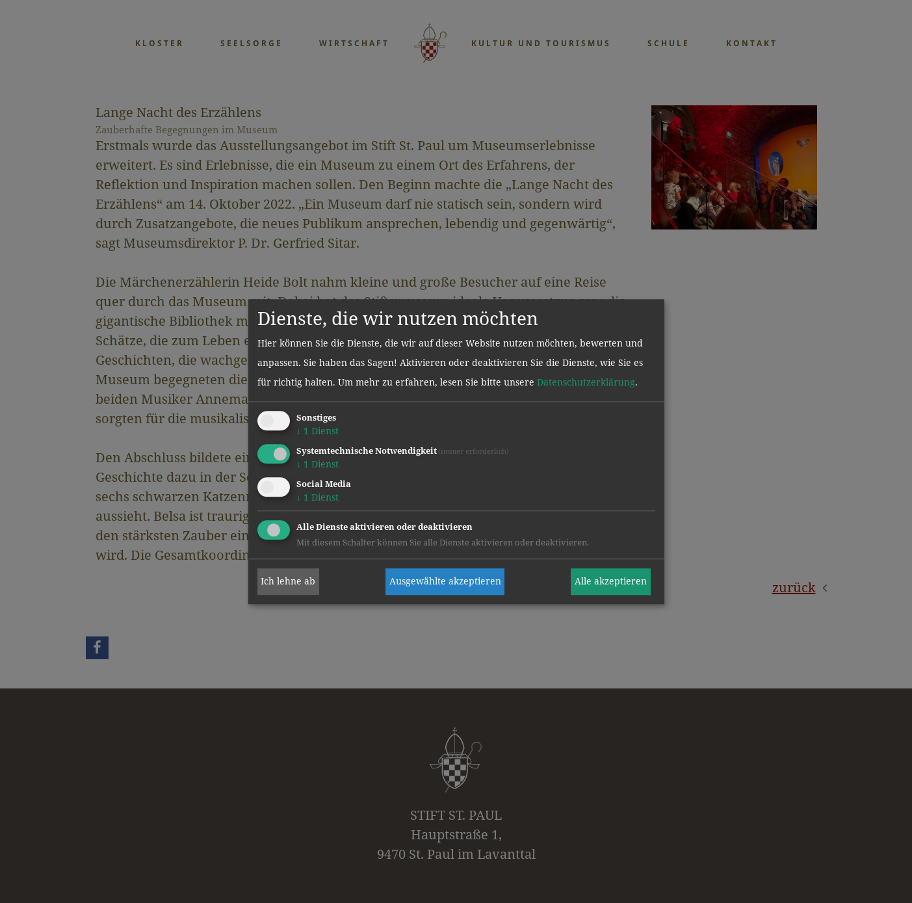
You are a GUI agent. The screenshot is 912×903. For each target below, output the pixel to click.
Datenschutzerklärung (586, 382)
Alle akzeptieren (611, 581)
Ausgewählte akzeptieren (445, 581)
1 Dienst (317, 431)
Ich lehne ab (288, 581)
